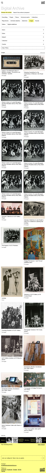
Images (31, 20)
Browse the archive (6, 12)
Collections (35, 17)
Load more (3, 435)
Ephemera (24, 20)
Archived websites (15, 20)
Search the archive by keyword (21, 12)
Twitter (3, 471)
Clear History (41, 444)
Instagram (3, 469)
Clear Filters (5, 48)
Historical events (25, 17)
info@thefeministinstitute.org (9, 465)
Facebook (9, 469)
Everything (4, 17)
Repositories (5, 20)
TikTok (19, 469)
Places (17, 17)
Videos (3, 24)
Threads (15, 469)
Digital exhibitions (12, 24)
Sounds (37, 20)
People (11, 17)
